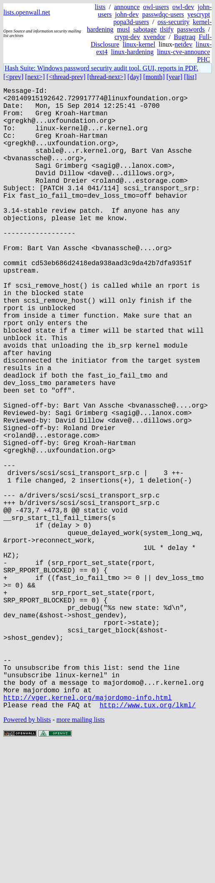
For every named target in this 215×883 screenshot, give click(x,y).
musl (123, 29)
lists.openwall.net (26, 12)
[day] (134, 76)
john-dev (127, 14)
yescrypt (198, 14)
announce (126, 6)
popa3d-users (131, 21)
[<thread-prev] (65, 76)
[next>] (35, 76)
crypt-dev (127, 36)
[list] (190, 76)
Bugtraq (184, 36)
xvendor (154, 36)
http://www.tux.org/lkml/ (147, 843)
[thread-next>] (106, 76)
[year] (174, 76)
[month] (154, 76)
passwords (191, 29)
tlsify (167, 29)
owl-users (156, 6)
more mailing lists (80, 857)
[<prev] (13, 76)
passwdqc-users (163, 14)
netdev (183, 44)
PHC (203, 59)
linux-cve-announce (183, 51)
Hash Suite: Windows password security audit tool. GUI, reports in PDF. (101, 68)
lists (100, 6)
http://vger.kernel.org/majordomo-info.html (87, 833)
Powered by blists (27, 857)
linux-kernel (139, 44)
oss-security (173, 21)
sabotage (145, 29)
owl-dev (183, 6)
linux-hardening (132, 51)
